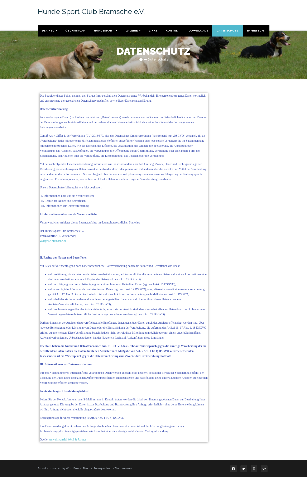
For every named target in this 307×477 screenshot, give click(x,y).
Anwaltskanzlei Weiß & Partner (67, 439)
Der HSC (49, 30)
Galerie (132, 30)
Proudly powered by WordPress (60, 468)
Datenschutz (227, 30)
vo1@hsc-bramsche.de (53, 240)
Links (153, 30)
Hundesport (105, 30)
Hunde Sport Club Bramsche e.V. (91, 11)
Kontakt (173, 30)
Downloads (198, 30)
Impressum (255, 30)
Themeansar (123, 468)
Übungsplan (75, 30)
